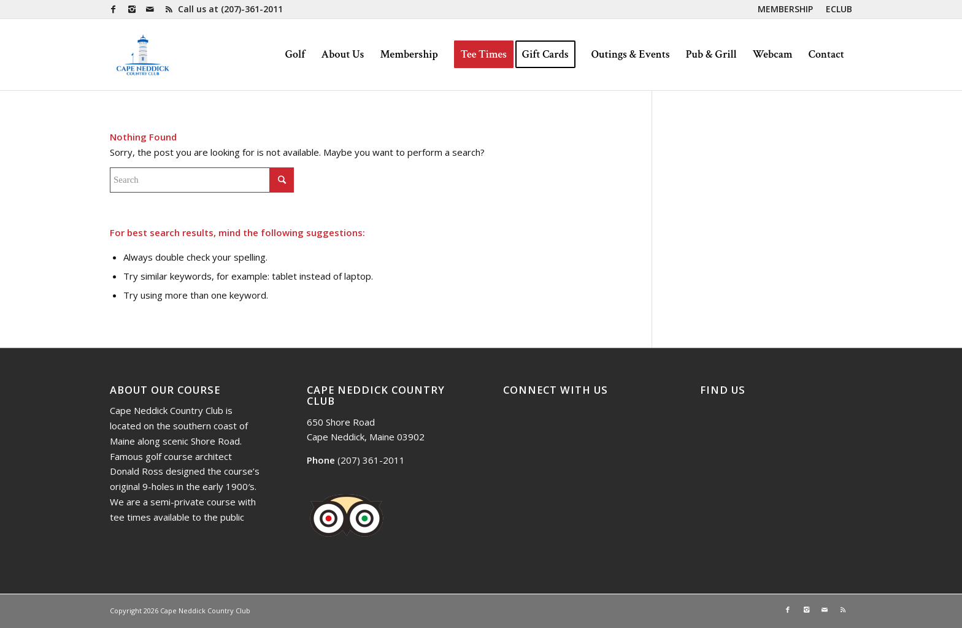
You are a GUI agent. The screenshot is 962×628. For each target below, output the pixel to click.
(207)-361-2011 (252, 9)
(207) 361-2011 (371, 460)
